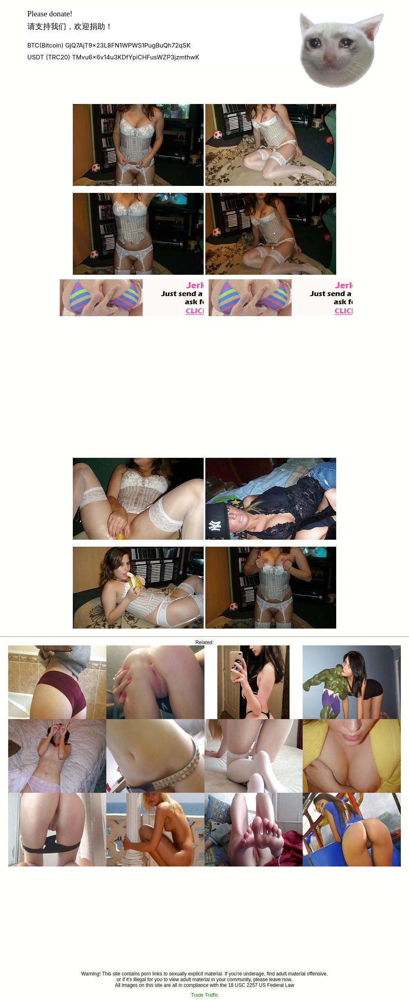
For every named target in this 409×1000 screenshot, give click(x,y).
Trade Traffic (204, 995)
